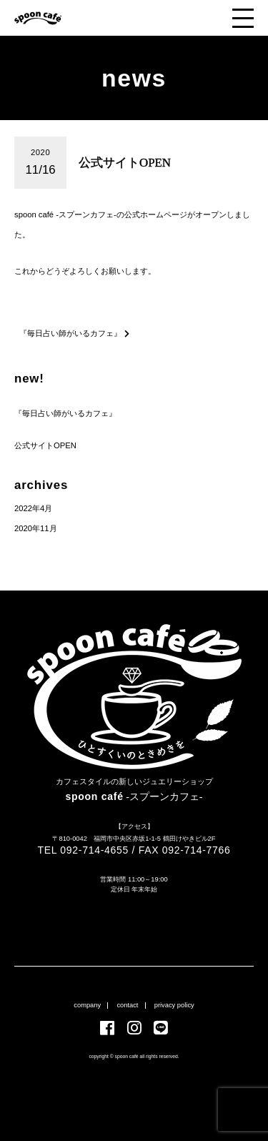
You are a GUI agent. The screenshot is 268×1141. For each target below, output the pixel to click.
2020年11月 (35, 528)
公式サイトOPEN (45, 445)
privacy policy (174, 1005)
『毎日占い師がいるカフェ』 (65, 413)
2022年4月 (33, 508)
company (87, 1005)
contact (127, 1005)
